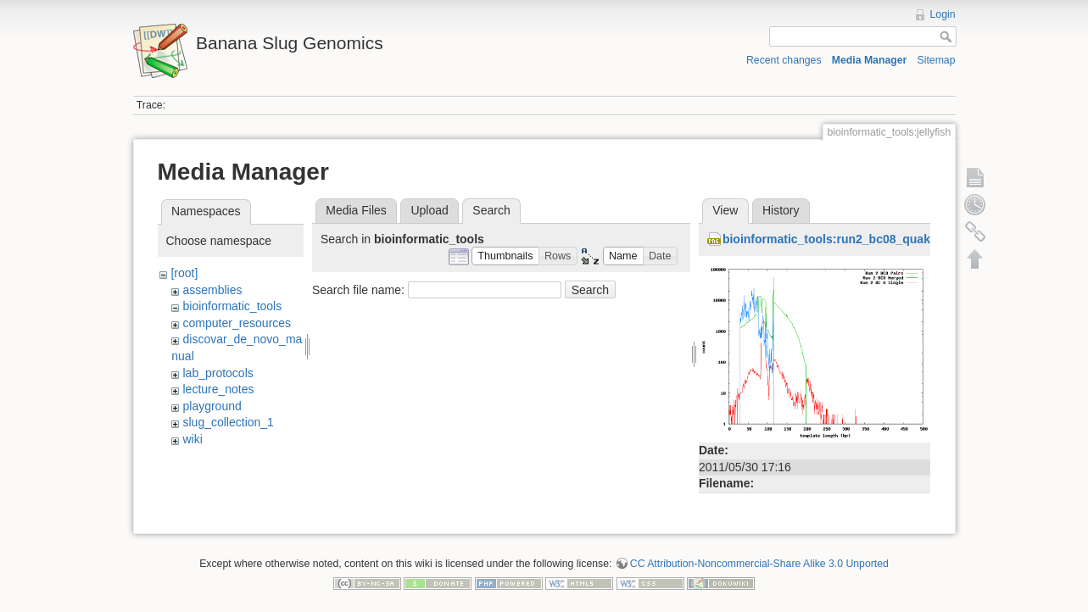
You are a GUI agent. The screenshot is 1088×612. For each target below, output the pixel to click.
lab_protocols (217, 373)
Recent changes (784, 60)
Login (943, 14)
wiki (192, 439)
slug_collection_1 (227, 422)
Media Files (356, 210)
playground (211, 406)
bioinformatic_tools (232, 306)
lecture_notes (218, 389)
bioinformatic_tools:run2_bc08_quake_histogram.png (874, 239)
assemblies (212, 290)
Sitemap (937, 60)
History (781, 210)
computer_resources (236, 323)
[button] (505, 256)
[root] (184, 273)
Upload (429, 210)
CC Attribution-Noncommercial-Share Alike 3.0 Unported (759, 556)
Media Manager (869, 60)
